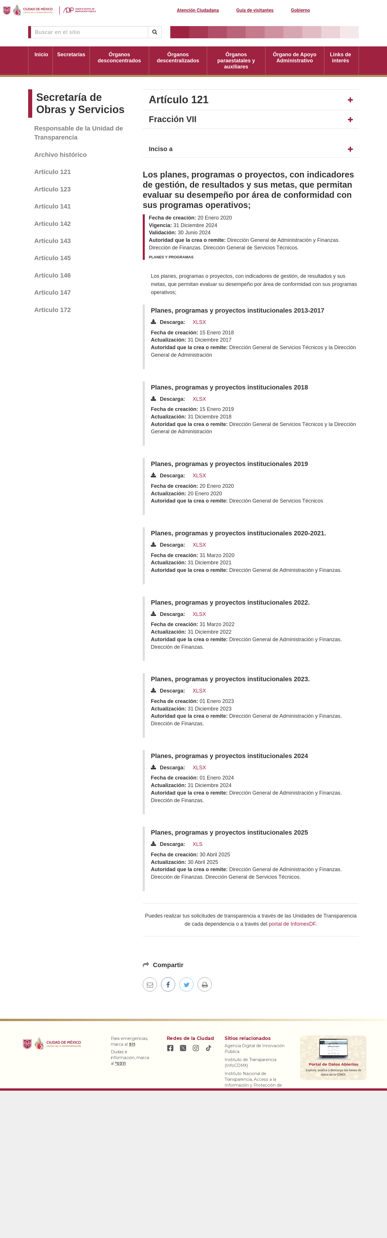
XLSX (199, 322)
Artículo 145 (52, 258)
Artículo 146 (52, 275)
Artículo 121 (52, 171)
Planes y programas (171, 257)
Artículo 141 (52, 206)
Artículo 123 (52, 189)
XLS (197, 844)
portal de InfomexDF (292, 924)
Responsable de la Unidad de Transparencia (78, 133)
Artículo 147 (52, 292)
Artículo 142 (52, 223)
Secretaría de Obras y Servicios (80, 103)
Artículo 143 (52, 240)
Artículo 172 (52, 309)
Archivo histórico (60, 154)
